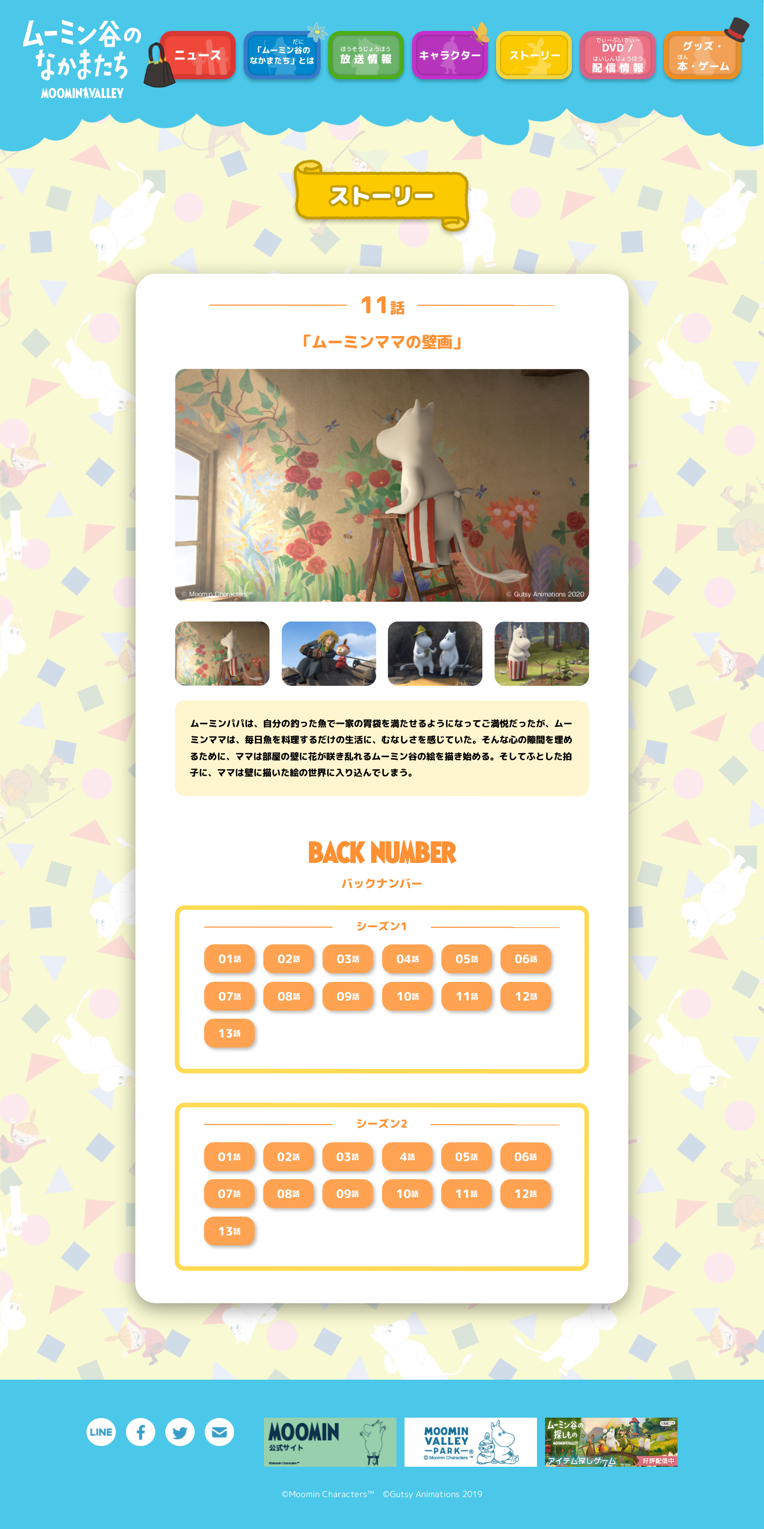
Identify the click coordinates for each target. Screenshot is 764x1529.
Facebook (140, 1432)
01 (229, 959)
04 (407, 959)
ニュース (198, 57)
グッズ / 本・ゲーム (702, 57)
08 (289, 995)
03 (348, 959)
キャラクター (450, 57)
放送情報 (366, 57)
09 (348, 995)
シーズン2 (382, 1124)
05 (466, 959)
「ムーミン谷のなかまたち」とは (282, 57)
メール (219, 1432)
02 (289, 959)
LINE (101, 1432)
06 (526, 959)
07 (229, 995)
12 (526, 995)
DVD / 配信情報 (618, 57)
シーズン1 (382, 926)
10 (407, 995)
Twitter (180, 1432)
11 (382, 304)
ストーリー (534, 57)
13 (229, 1033)
